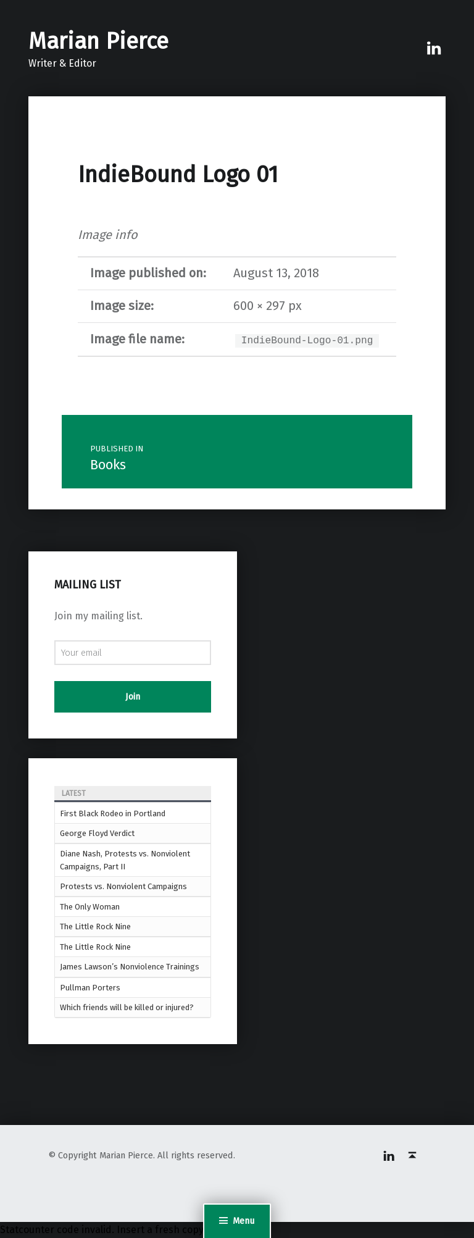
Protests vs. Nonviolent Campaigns (123, 886)
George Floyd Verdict (97, 833)
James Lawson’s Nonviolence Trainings (129, 966)
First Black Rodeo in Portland (112, 813)
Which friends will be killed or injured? (127, 1007)
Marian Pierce (98, 41)
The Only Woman (90, 906)
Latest (74, 793)
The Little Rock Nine (95, 926)
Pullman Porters (90, 987)
